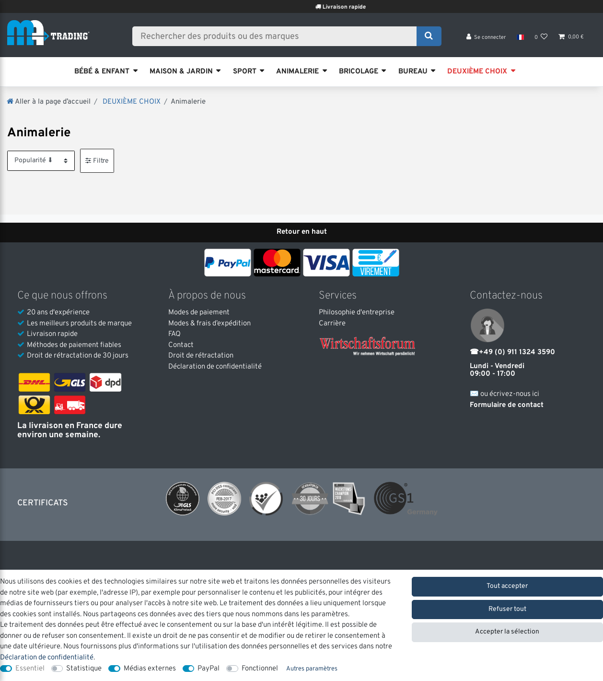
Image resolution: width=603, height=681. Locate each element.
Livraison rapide (374, 7)
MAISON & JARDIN (181, 71)
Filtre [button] (97, 161)
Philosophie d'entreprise (356, 312)
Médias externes (150, 668)
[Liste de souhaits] (541, 38)
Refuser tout (507, 609)
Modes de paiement (199, 312)
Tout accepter (507, 586)
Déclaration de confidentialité (215, 366)
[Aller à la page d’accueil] (49, 102)
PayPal (208, 668)
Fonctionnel (260, 668)
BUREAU (413, 71)
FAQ (174, 334)
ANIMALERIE (297, 71)
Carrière (332, 323)
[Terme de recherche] (277, 37)
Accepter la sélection (507, 632)
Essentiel (30, 668)
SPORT (244, 71)
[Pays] (520, 38)
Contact (181, 345)
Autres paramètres (311, 669)
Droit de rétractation (200, 355)
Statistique (84, 668)
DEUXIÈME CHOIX (477, 71)
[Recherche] (429, 37)
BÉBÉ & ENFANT (101, 71)
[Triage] (41, 160)
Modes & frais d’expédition (209, 323)
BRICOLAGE (358, 71)
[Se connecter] (486, 38)
